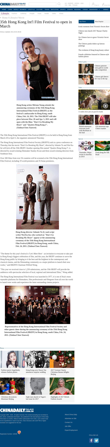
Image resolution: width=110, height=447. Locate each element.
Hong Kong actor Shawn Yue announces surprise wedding (36, 371)
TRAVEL (47, 9)
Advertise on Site (70, 418)
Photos (2, 348)
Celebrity (23, 13)
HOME (4, 9)
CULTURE (39, 9)
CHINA (10, 9)
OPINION (70, 9)
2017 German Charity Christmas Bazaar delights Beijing (60, 372)
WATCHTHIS (54, 9)
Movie (21, 17)
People (32, 13)
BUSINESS (23, 9)
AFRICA (76, 3)
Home (5, 17)
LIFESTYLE (31, 9)
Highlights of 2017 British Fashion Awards (60, 398)
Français (74, 5)
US (66, 3)
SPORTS (62, 9)
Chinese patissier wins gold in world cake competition (101, 68)
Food (39, 13)
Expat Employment (71, 430)
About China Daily (71, 414)
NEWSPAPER (93, 9)
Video (54, 13)
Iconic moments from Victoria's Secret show (93, 26)
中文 (66, 5)
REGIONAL (77, 9)
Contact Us (68, 422)
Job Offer (68, 426)
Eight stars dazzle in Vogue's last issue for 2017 (36, 398)
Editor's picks (82, 62)
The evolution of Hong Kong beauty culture (93, 50)
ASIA (81, 3)
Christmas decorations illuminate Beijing (9, 398)
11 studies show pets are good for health (90, 112)
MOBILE (105, 9)
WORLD (16, 9)
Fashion (14, 13)
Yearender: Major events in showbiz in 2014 (85, 155)
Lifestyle (13, 17)
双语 (70, 5)
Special (80, 139)
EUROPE (70, 3)
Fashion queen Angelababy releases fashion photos (10, 371)
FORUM (85, 9)
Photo (61, 13)
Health (46, 13)
